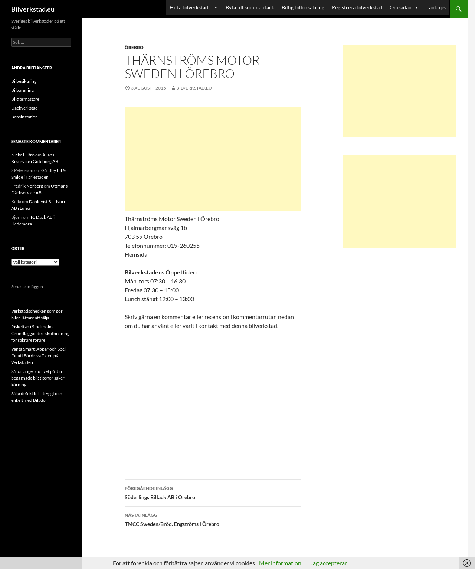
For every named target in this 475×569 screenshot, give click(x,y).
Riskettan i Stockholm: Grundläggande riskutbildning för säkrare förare (40, 333)
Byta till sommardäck (250, 7)
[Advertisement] (213, 159)
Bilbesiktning (23, 81)
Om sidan (404, 7)
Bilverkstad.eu (33, 9)
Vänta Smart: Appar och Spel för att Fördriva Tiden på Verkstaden (38, 355)
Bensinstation (24, 117)
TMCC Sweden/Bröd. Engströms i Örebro (213, 519)
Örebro (134, 47)
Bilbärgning (22, 90)
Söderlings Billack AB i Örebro (213, 492)
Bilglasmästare (25, 99)
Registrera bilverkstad (357, 7)
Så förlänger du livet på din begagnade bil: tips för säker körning (38, 377)
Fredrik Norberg (27, 186)
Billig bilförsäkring (303, 7)
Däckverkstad (24, 108)
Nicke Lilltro (23, 154)
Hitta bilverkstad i (194, 7)
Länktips (436, 7)
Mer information (280, 562)
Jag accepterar (328, 562)
